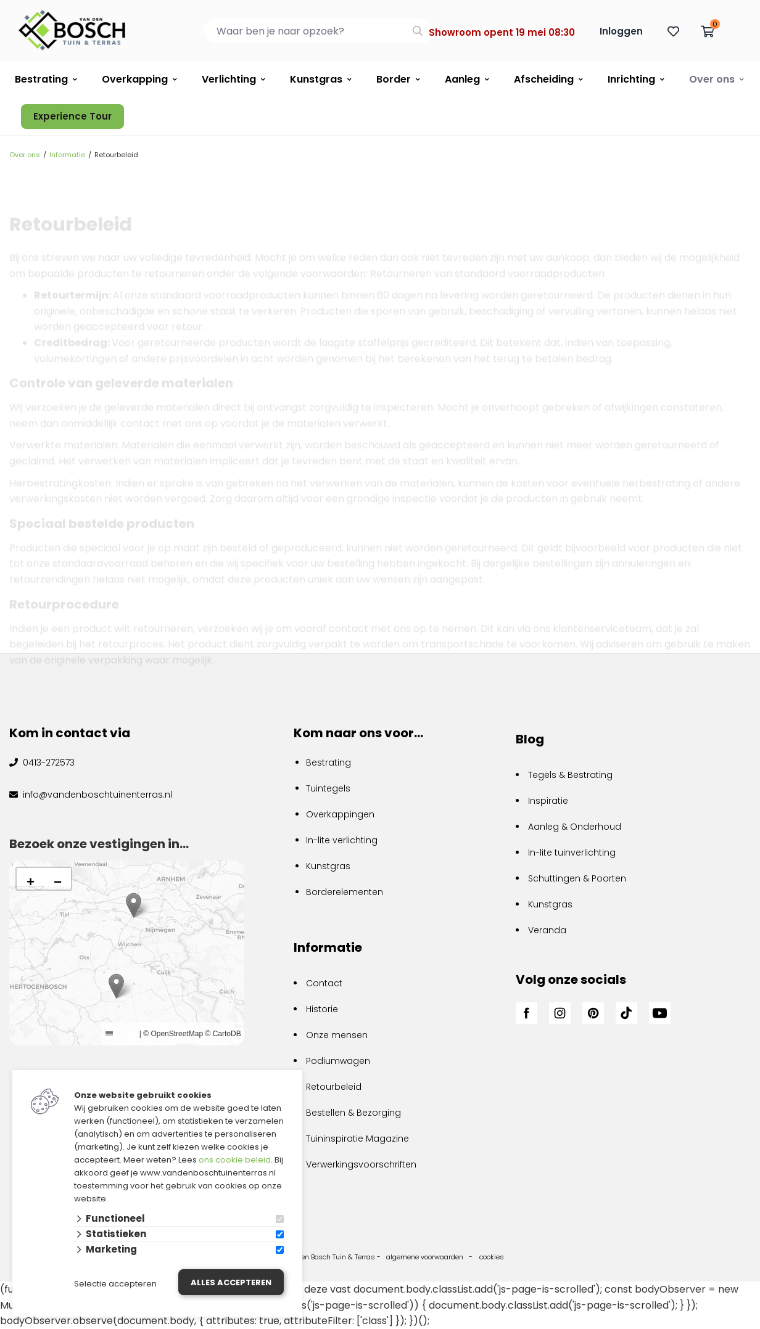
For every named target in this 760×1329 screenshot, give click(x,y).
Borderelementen (344, 892)
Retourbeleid (333, 1087)
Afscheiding (544, 79)
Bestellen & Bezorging (353, 1112)
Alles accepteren (231, 1282)
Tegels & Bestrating (570, 775)
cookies (491, 1257)
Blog (530, 739)
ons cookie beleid (235, 1160)
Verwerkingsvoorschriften (361, 1164)
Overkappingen (340, 814)
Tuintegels (328, 788)
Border (393, 79)
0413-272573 (47, 762)
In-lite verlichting (342, 840)
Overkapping (135, 79)
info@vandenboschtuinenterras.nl (96, 794)
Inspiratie (548, 801)
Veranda (547, 930)
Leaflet (121, 1033)
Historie (322, 1009)
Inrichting (631, 79)
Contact (324, 983)
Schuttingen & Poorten (577, 878)
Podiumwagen (338, 1061)
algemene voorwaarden (424, 1257)
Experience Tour (72, 116)
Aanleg (462, 79)
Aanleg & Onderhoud (574, 826)
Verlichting (229, 79)
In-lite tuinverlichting (572, 852)
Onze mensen (337, 1035)
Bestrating (41, 79)
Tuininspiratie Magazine (357, 1138)
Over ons (712, 79)
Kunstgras (316, 79)
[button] (116, 986)
